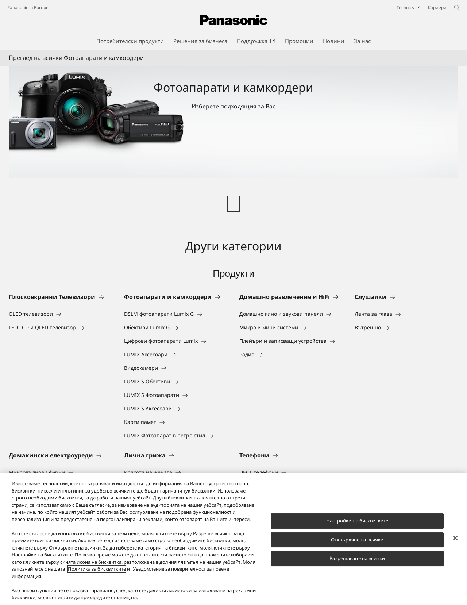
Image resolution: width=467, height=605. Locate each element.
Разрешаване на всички (357, 565)
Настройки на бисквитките (357, 527)
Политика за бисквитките (97, 576)
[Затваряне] (455, 545)
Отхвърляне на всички (357, 546)
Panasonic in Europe (28, 7)
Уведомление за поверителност (169, 576)
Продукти (233, 273)
